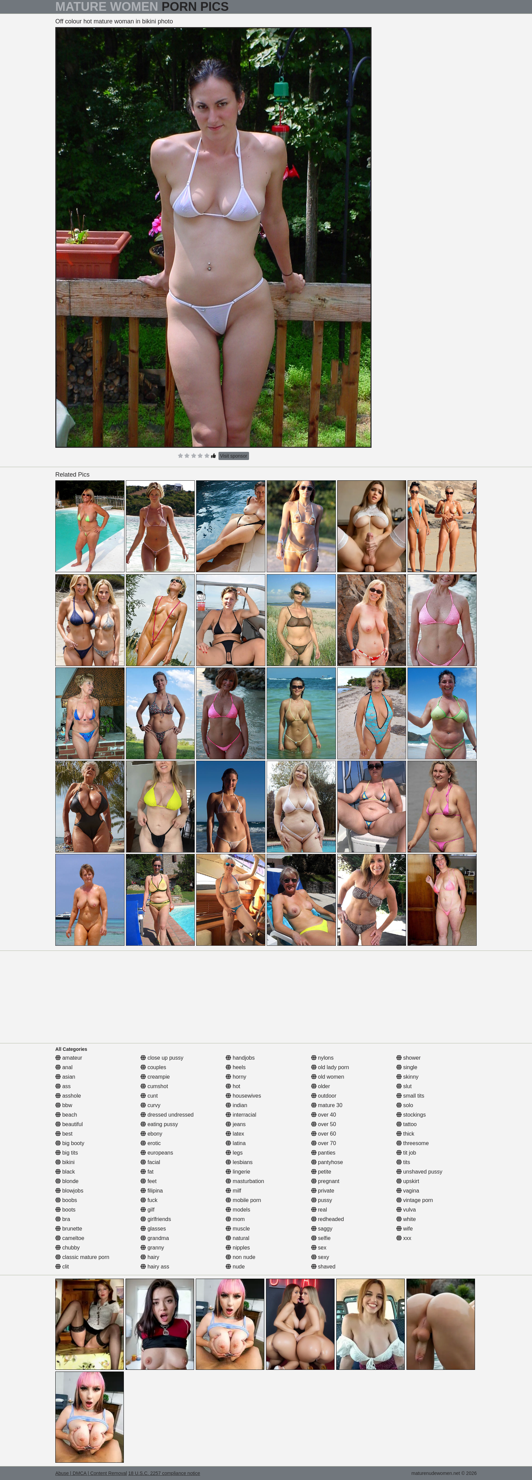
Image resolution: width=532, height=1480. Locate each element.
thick (405, 1134)
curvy (150, 1105)
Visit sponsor (233, 456)
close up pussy (161, 1058)
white (406, 1219)
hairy (149, 1257)
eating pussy (159, 1124)
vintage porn (414, 1200)
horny (236, 1077)
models (238, 1210)
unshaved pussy (419, 1172)
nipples (238, 1248)
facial (150, 1162)
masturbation (245, 1181)
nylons (322, 1058)
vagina (407, 1191)
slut (404, 1086)
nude (235, 1266)
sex (318, 1248)
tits (403, 1162)
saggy (321, 1229)
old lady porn (330, 1067)
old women (327, 1077)
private (322, 1191)
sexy (320, 1257)
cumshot (154, 1086)
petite (321, 1172)
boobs (66, 1200)
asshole (68, 1096)
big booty (69, 1143)
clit (62, 1266)
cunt (149, 1096)
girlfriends (155, 1219)
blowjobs (69, 1191)
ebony (151, 1134)
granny (152, 1248)
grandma (154, 1238)
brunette (68, 1229)
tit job (406, 1153)
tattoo (406, 1124)
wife (404, 1229)
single (406, 1067)
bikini (65, 1162)
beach (66, 1115)
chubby (67, 1248)
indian (236, 1105)
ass (63, 1086)
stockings (411, 1115)
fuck (148, 1200)
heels (236, 1067)
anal (64, 1067)
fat (146, 1172)
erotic (150, 1143)
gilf (147, 1210)
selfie (321, 1238)
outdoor (324, 1096)
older (320, 1086)
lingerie (238, 1172)
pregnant (325, 1181)
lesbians (239, 1162)
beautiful (69, 1124)
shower (408, 1058)
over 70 (323, 1143)
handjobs (240, 1058)
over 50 (323, 1124)
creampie (155, 1077)
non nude (240, 1257)
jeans (236, 1124)
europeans (156, 1153)
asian (65, 1077)
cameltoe (69, 1238)
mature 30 (326, 1105)
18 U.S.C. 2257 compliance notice (164, 1473)
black (65, 1172)
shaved (323, 1266)
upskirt (407, 1181)
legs (234, 1153)
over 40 (323, 1115)
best (64, 1134)
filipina (151, 1191)
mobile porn (243, 1200)
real (319, 1210)
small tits (410, 1096)
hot (233, 1086)
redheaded (327, 1219)
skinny (407, 1077)
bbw (63, 1105)
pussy (321, 1200)
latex (235, 1134)
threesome (412, 1143)
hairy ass (154, 1266)
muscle (238, 1229)
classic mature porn (82, 1257)
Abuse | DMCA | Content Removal (91, 1473)
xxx (403, 1238)
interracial (241, 1115)
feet (148, 1181)
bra (62, 1219)
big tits (66, 1153)
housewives (243, 1096)
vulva (406, 1210)
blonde (67, 1181)
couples (153, 1067)
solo (404, 1105)
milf (233, 1191)
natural (237, 1238)
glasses (153, 1229)
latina (236, 1143)
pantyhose (327, 1162)
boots (65, 1210)
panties (323, 1153)
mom (235, 1219)
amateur (68, 1058)
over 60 (323, 1134)
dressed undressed (167, 1115)
